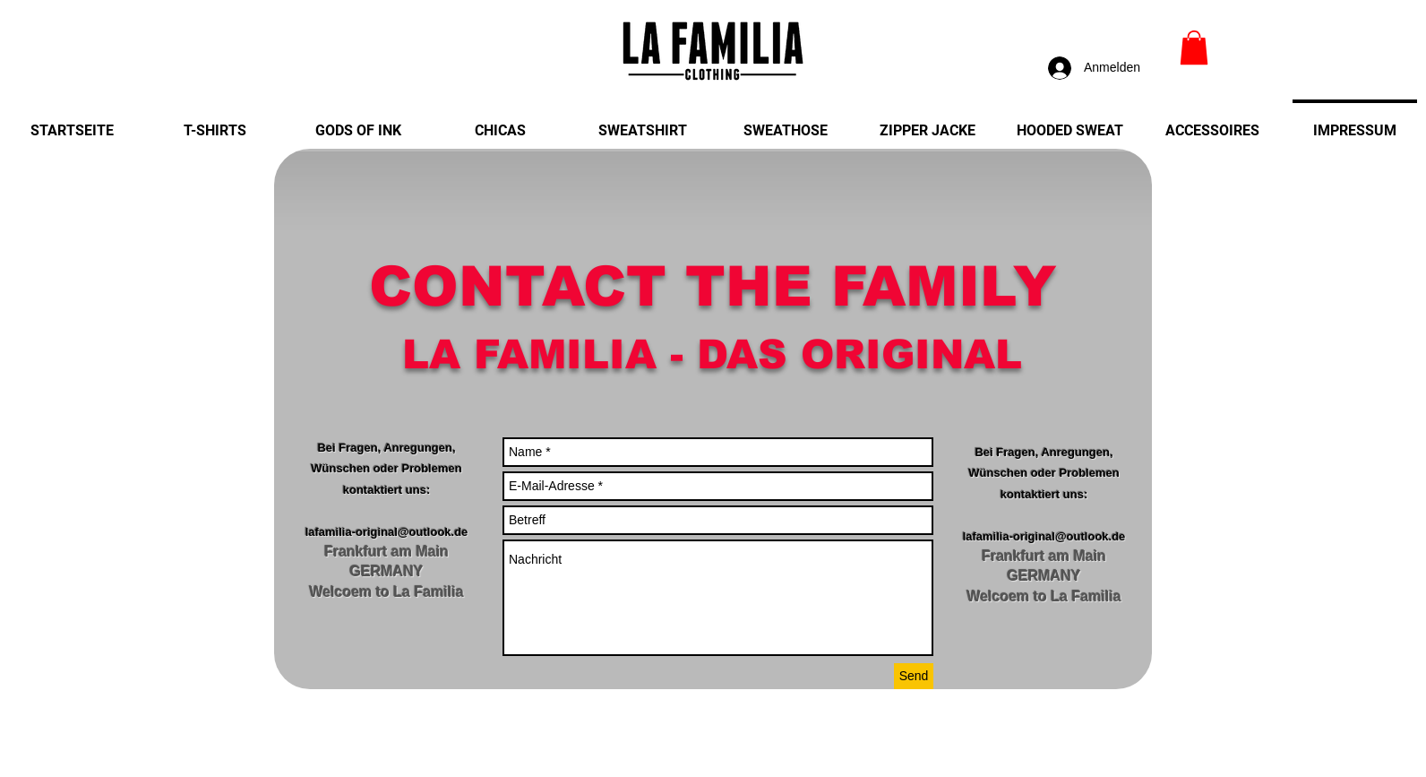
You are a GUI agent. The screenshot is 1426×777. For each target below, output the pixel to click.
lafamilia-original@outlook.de (386, 532)
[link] (1194, 47)
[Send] (913, 676)
